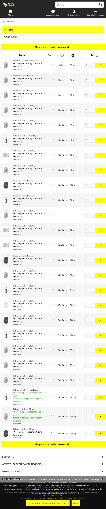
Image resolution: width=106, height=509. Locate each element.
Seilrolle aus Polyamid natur (25, 60)
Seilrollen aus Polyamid (23, 75)
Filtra (8, 29)
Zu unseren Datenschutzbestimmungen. (56, 493)
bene (76, 502)
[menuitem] (95, 13)
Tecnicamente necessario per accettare (47, 502)
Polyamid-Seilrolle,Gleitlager (25, 105)
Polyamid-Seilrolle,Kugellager (25, 135)
